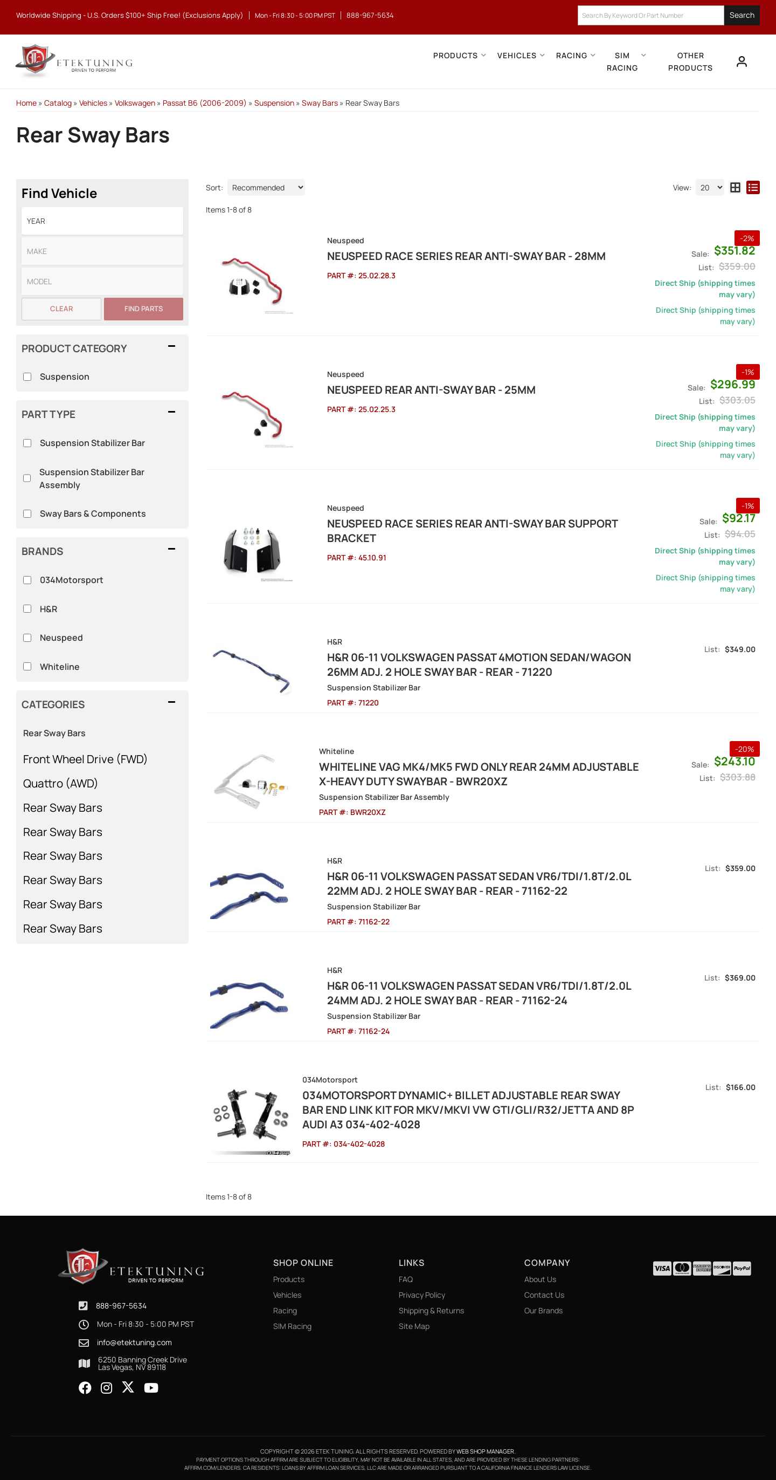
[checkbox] (27, 580)
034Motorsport (71, 580)
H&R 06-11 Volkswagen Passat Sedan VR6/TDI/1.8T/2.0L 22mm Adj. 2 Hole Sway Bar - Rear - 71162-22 (451, 883)
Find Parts (143, 308)
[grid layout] (735, 187)
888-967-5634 (121, 1302)
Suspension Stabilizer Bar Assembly (91, 478)
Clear (61, 308)
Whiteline (60, 667)
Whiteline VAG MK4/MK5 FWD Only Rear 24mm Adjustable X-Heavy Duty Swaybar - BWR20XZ (465, 774)
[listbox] (102, 221)
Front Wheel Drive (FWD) (85, 758)
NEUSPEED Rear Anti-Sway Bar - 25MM (403, 389)
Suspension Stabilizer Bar (92, 443)
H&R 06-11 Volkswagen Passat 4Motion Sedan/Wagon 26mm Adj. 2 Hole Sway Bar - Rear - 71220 (451, 664)
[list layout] (753, 187)
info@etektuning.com (134, 1340)
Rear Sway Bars (54, 733)
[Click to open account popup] (742, 61)
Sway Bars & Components (93, 513)
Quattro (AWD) (61, 783)
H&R (48, 609)
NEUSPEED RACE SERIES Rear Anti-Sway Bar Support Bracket (444, 530)
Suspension (64, 376)
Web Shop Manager (485, 1448)
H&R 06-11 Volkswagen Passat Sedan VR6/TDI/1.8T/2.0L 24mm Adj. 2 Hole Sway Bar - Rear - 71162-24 (451, 993)
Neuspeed (61, 637)
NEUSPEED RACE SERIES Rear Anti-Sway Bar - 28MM (438, 256)
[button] (669, 15)
